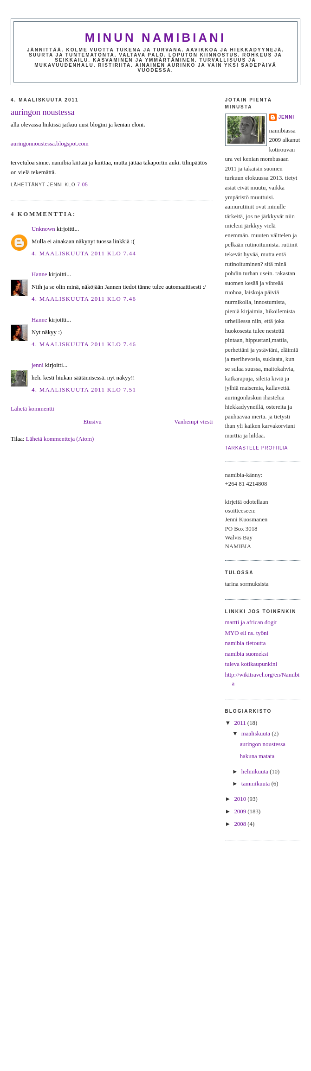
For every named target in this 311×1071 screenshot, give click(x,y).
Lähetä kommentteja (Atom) (60, 439)
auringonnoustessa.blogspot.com (50, 143)
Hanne (39, 274)
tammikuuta (256, 783)
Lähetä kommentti (32, 409)
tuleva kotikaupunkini (251, 664)
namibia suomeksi (246, 654)
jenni (38, 365)
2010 (240, 799)
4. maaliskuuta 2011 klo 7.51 (84, 390)
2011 (240, 723)
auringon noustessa (42, 112)
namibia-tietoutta (245, 643)
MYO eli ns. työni (247, 633)
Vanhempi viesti (193, 421)
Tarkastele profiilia (256, 447)
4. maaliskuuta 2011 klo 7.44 (84, 253)
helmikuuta (255, 771)
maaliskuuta (256, 733)
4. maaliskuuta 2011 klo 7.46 (84, 299)
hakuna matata (257, 756)
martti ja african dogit (251, 622)
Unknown (43, 229)
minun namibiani (156, 37)
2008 (240, 824)
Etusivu (92, 421)
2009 (240, 811)
